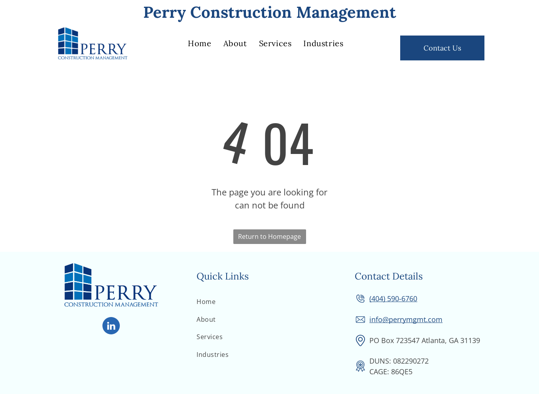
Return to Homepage (269, 236)
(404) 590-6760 (393, 298)
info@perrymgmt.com (406, 319)
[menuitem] (199, 43)
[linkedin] (111, 326)
